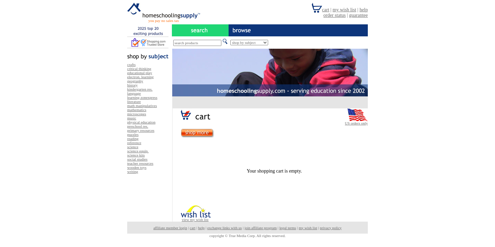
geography (135, 81)
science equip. (137, 151)
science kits (136, 155)
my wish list (308, 228)
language (134, 93)
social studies (137, 159)
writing (132, 171)
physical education (141, 122)
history (132, 85)
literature (134, 101)
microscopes (136, 114)
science (132, 147)
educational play (139, 73)
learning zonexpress (142, 97)
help (201, 228)
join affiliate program (260, 228)
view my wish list (195, 219)
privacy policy (331, 228)
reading (133, 139)
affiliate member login (170, 228)
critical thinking (139, 69)
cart (192, 228)
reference (134, 143)
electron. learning (140, 77)
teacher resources (140, 163)
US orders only (356, 123)
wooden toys (136, 167)
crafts (131, 64)
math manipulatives (142, 106)
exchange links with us (224, 228)
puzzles (133, 134)
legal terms (287, 228)
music (131, 118)
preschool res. (137, 126)
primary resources (140, 130)
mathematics (136, 110)
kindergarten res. (140, 89)
